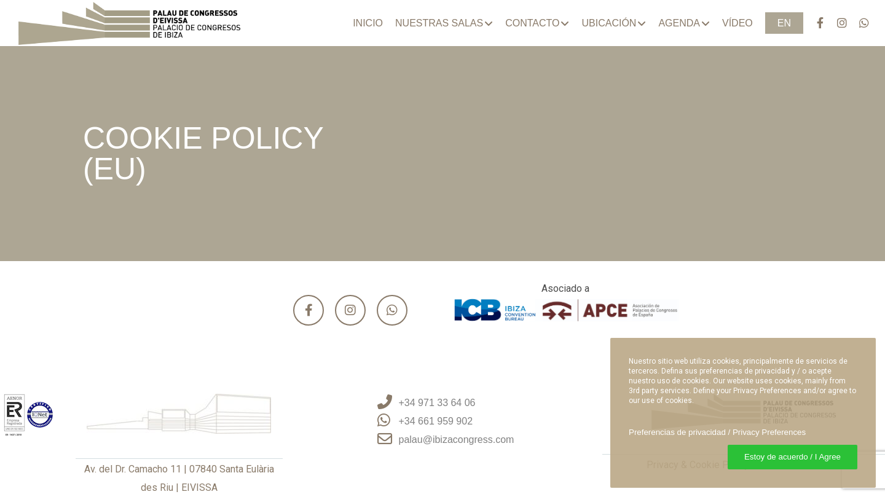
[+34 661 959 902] (443, 421)
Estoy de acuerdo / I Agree (792, 456)
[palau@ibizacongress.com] (443, 440)
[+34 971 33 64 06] (443, 403)
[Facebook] (814, 23)
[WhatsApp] (859, 23)
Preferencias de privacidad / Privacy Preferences (717, 432)
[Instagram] (836, 23)
